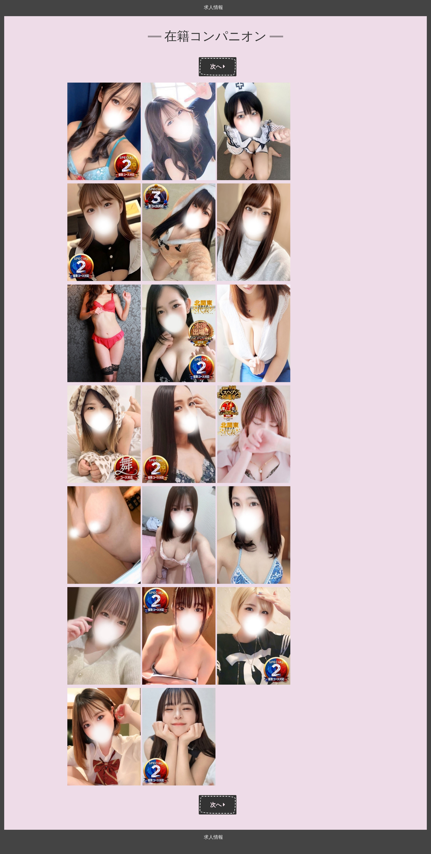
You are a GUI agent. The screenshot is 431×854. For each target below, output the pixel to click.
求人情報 (213, 7)
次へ (217, 66)
